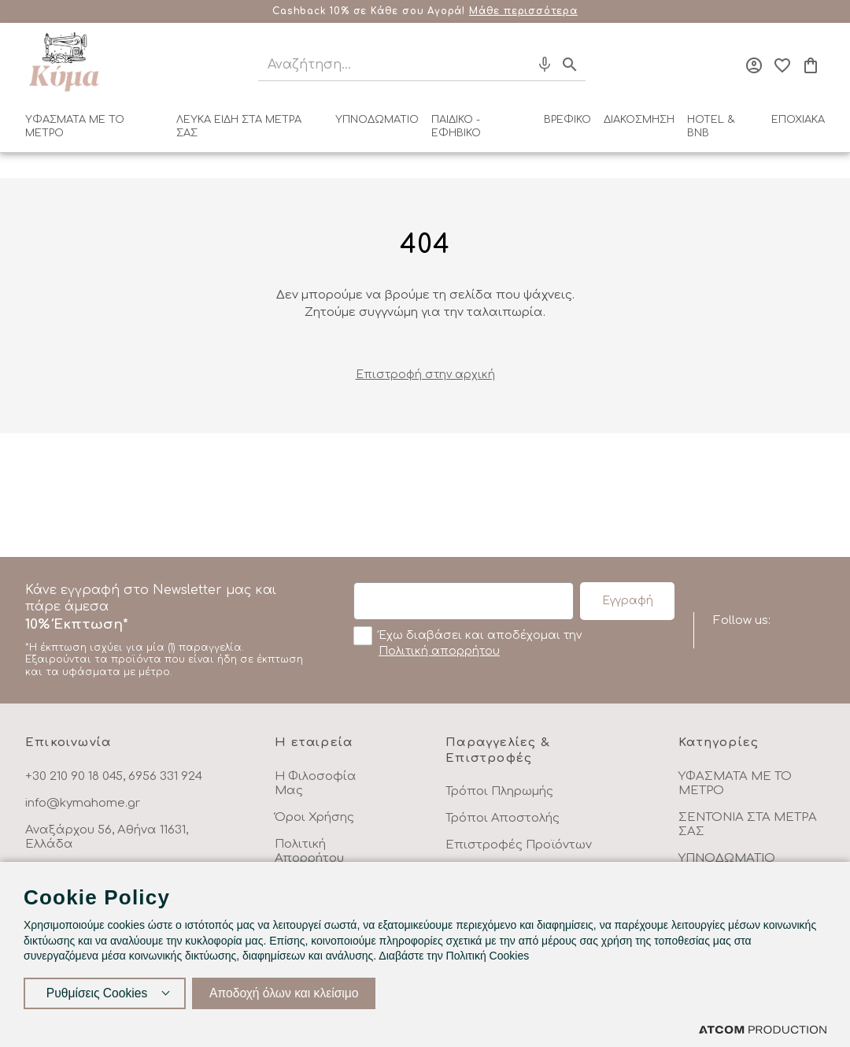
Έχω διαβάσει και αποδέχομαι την (467, 642)
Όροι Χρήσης (314, 817)
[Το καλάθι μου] (810, 65)
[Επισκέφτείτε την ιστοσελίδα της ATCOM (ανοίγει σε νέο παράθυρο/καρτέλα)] (762, 1029)
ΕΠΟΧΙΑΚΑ (798, 119)
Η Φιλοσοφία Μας (316, 783)
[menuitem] (94, 129)
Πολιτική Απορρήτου (309, 851)
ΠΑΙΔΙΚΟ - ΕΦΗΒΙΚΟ (456, 126)
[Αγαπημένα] (782, 65)
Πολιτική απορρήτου (439, 651)
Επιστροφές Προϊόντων (518, 845)
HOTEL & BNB (711, 126)
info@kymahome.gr (82, 803)
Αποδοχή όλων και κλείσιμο (287, 992)
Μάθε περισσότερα (523, 11)
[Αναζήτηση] (380, 65)
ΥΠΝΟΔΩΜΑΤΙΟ (377, 119)
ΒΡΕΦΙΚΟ (567, 119)
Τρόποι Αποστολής (502, 818)
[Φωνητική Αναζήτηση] (544, 64)
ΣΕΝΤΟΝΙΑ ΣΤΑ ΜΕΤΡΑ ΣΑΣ (747, 824)
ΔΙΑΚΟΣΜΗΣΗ (639, 119)
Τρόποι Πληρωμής (499, 791)
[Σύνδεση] (754, 65)
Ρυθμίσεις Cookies (97, 992)
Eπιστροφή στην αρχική (425, 375)
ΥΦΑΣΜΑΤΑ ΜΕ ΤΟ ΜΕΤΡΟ (74, 126)
